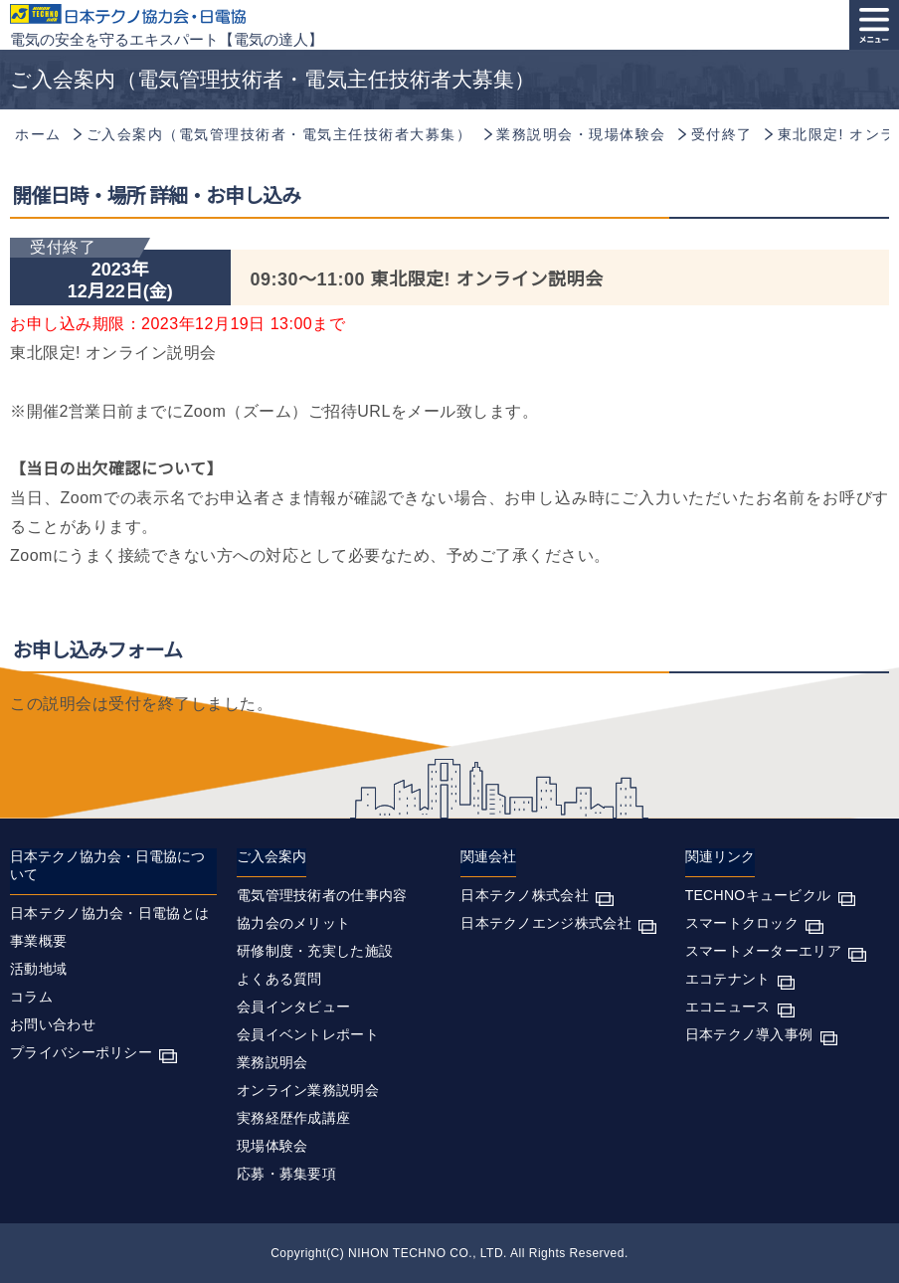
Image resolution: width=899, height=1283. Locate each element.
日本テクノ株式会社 (524, 895)
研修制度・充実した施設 (315, 951)
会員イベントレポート (308, 1034)
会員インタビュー (293, 1006)
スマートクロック (742, 923)
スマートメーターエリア (763, 951)
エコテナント (728, 979)
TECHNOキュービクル (758, 895)
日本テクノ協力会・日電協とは (109, 913)
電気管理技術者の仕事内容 (322, 895)
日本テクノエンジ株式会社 (545, 923)
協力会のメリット (293, 923)
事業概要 (38, 941)
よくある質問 (279, 979)
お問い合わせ (52, 1024)
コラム (31, 997)
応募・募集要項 (286, 1174)
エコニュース (728, 1006)
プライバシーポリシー (81, 1052)
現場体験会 (272, 1146)
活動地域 (38, 969)
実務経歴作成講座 (293, 1118)
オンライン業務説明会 (308, 1090)
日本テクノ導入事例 (749, 1034)
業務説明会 (272, 1062)
